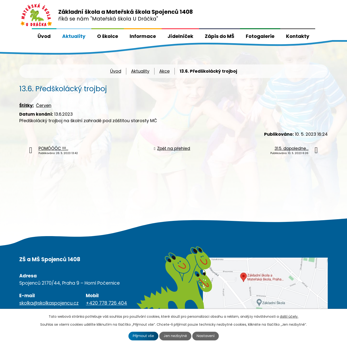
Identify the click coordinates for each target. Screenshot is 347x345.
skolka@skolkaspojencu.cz (49, 303)
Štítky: (26, 105)
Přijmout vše (143, 335)
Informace (143, 36)
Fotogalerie (260, 36)
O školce (107, 36)
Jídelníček (180, 36)
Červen (43, 105)
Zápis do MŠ (219, 36)
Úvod (44, 36)
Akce (164, 71)
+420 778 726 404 (106, 303)
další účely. (289, 316)
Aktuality (74, 36)
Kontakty (297, 36)
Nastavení (205, 335)
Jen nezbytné (175, 335)
